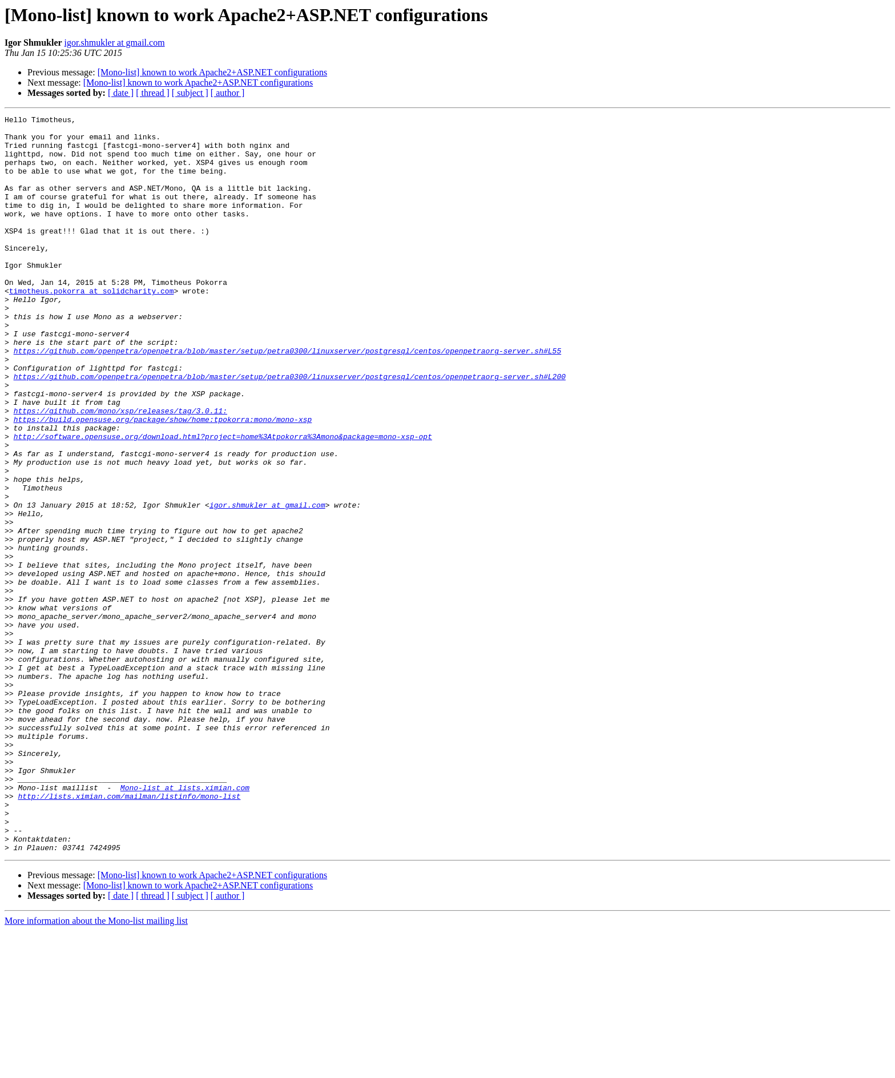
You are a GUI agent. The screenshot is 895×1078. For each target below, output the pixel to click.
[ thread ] (153, 93)
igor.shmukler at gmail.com (114, 42)
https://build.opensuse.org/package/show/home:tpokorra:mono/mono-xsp (163, 481)
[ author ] (228, 93)
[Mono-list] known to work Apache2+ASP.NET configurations (212, 72)
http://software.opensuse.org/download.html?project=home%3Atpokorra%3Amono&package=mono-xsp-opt (223, 501)
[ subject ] (190, 93)
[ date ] (121, 93)
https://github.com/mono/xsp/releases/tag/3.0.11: (120, 470)
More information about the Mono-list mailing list (96, 1068)
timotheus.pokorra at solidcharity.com (91, 326)
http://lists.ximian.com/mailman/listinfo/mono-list (129, 933)
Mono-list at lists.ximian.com (184, 923)
